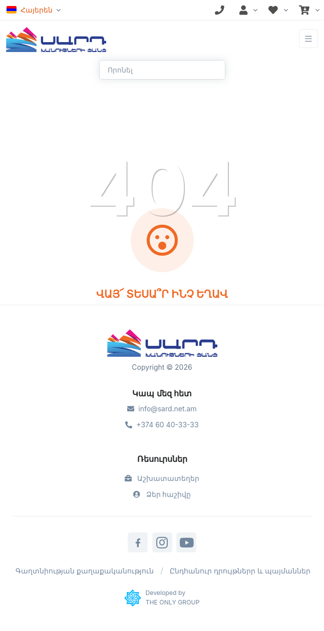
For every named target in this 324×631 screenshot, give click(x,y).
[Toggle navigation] (308, 39)
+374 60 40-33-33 (161, 424)
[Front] (56, 38)
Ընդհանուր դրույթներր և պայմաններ (240, 570)
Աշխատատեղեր (162, 478)
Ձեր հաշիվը (162, 494)
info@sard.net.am (161, 408)
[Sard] (162, 344)
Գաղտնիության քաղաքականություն (85, 570)
